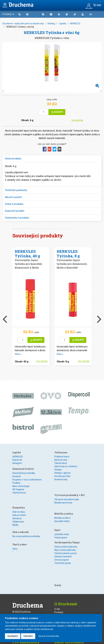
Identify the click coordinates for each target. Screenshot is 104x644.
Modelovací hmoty (63, 492)
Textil (15, 541)
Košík (57, 549)
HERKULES (75, 23)
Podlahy (16, 486)
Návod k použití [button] (13, 197)
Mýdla (15, 518)
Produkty (51, 14)
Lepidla (62, 23)
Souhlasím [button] (12, 636)
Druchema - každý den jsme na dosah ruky (23, 23)
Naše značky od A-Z (64, 583)
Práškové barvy (61, 456)
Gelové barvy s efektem (65, 466)
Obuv (15, 537)
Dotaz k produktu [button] (14, 204)
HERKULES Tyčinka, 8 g (68, 253)
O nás (57, 573)
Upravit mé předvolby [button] (48, 636)
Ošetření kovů (19, 495)
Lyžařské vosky (61, 515)
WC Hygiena (18, 492)
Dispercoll (17, 460)
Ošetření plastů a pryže (65, 534)
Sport (57, 510)
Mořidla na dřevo (62, 502)
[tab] (52, 158)
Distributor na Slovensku (66, 593)
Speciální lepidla (20, 466)
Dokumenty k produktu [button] (17, 217)
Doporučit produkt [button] (14, 210)
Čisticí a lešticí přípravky (65, 528)
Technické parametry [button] (16, 190)
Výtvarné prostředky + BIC (69, 484)
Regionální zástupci (63, 589)
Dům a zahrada (20, 523)
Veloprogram (60, 518)
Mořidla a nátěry (63, 497)
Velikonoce (60, 452)
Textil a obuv (19, 533)
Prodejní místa (61, 586)
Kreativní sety (61, 479)
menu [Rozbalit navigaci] (4, 5)
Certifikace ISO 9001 (64, 596)
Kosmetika (18, 501)
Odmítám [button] (28, 636)
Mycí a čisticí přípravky (65, 531)
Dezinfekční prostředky (23, 476)
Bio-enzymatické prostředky (26, 528)
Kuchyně (16, 479)
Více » (18, 354)
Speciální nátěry (62, 505)
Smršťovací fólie (62, 476)
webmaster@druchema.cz (25, 582)
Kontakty (16, 611)
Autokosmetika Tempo (66, 523)
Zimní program (61, 541)
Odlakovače (18, 515)
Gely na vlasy (18, 505)
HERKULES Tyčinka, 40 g (27, 253)
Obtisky (58, 469)
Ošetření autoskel (63, 537)
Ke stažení (59, 611)
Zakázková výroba (63, 580)
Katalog (51, 23)
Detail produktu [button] (13, 158)
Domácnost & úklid (23, 471)
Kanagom (17, 463)
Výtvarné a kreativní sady (66, 489)
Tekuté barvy (60, 463)
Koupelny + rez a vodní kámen (27, 482)
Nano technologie (20, 489)
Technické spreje (62, 544)
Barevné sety (60, 460)
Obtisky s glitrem (62, 473)
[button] (89, 5)
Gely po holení (19, 508)
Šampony (17, 512)
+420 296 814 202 (30, 587)
